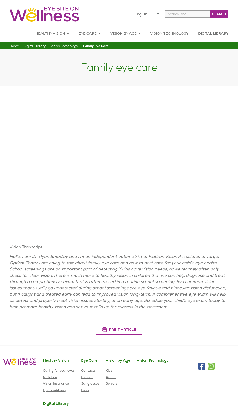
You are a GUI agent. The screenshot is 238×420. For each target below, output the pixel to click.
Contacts (88, 370)
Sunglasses (90, 383)
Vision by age (125, 33)
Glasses (87, 377)
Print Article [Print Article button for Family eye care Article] (119, 329)
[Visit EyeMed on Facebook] (201, 366)
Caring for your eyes (59, 370)
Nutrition (50, 377)
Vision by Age (118, 360)
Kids (109, 370)
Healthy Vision (52, 33)
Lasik (85, 390)
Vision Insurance (56, 383)
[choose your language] (147, 14)
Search (219, 14)
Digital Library (35, 46)
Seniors (111, 383)
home (14, 46)
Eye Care (89, 33)
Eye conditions (54, 390)
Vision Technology (64, 46)
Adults (111, 377)
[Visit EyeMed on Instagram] (211, 366)
